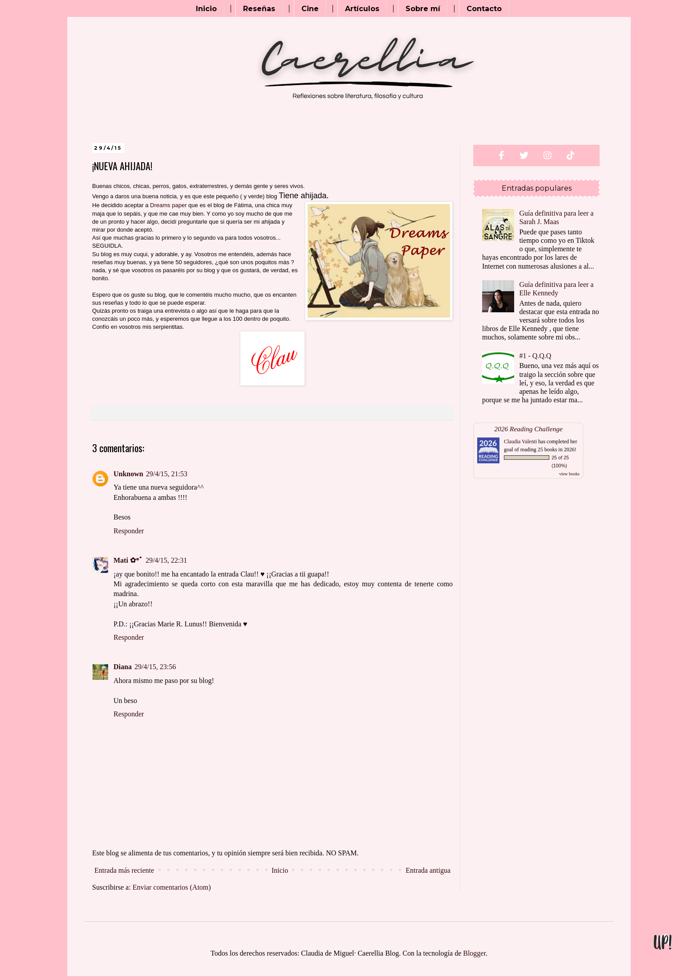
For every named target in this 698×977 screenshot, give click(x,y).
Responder (129, 531)
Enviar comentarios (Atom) (172, 887)
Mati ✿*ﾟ (128, 560)
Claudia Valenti (520, 441)
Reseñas (259, 8)
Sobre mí (423, 8)
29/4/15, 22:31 (166, 560)
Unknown (128, 474)
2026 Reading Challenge (528, 429)
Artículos (362, 8)
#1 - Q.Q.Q (535, 356)
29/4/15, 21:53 (166, 474)
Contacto (484, 8)
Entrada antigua (428, 870)
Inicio (206, 8)
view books (569, 473)
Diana (123, 666)
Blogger (474, 953)
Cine (310, 8)
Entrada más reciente (124, 870)
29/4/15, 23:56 (155, 666)
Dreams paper (168, 205)
